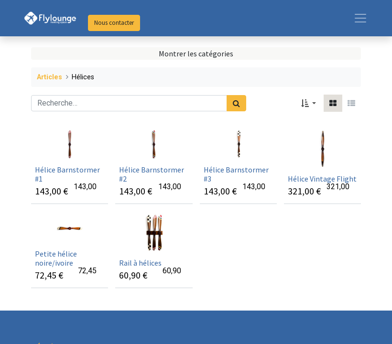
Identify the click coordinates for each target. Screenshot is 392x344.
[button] (308, 103)
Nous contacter (114, 23)
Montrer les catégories (196, 53)
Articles (49, 77)
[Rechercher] (236, 103)
